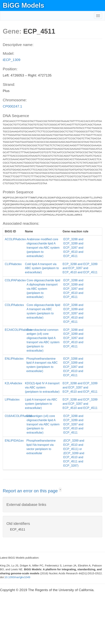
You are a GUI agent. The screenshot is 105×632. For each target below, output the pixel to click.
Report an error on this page (31, 490)
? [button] (60, 490)
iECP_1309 (11, 60)
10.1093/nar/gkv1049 (17, 577)
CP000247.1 (12, 106)
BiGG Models (23, 5)
